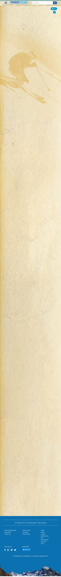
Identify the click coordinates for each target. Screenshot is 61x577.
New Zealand (44, 540)
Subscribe (26, 550)
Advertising (7, 533)
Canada (43, 535)
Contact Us (7, 535)
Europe (43, 533)
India (42, 544)
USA (42, 538)
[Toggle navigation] (5, 3)
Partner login (26, 535)
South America (45, 536)
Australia (43, 542)
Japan (42, 531)
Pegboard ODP (43, 556)
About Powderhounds (10, 531)
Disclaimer (25, 533)
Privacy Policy (26, 531)
